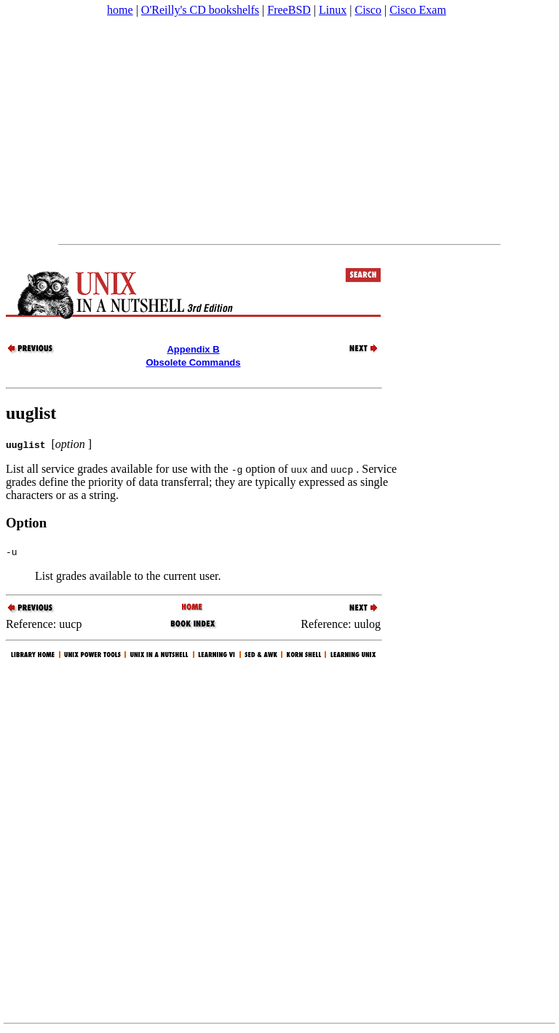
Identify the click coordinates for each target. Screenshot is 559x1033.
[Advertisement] (279, 130)
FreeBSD (289, 10)
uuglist (31, 413)
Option (26, 522)
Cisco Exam (417, 10)
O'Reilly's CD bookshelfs (200, 10)
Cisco (367, 10)
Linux (332, 10)
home (120, 10)
